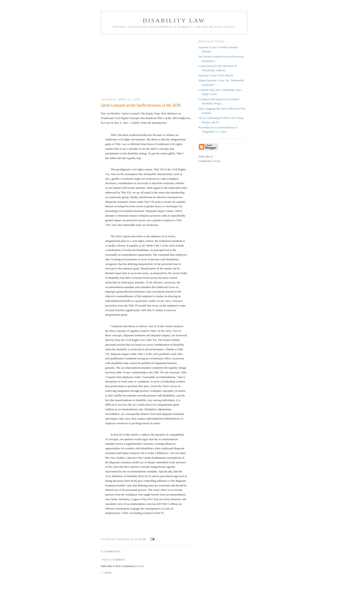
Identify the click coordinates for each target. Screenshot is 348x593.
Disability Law (174, 20)
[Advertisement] (146, 64)
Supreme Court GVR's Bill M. (215, 75)
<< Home (106, 572)
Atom (139, 566)
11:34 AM (140, 539)
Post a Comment (113, 560)
